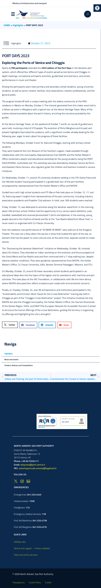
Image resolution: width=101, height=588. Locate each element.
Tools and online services (26, 554)
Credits (48, 582)
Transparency (18, 582)
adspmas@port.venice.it (33, 464)
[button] (97, 8)
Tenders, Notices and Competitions (18, 365)
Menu (13, 14)
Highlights (18, 25)
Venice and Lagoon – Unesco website (32, 548)
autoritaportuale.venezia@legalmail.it (37, 468)
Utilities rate (20, 542)
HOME (7, 25)
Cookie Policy (35, 582)
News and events (11, 359)
